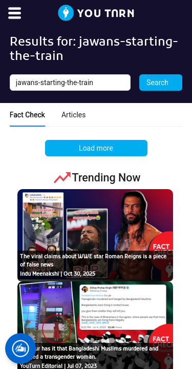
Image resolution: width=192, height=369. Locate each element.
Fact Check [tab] (27, 115)
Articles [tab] (73, 115)
